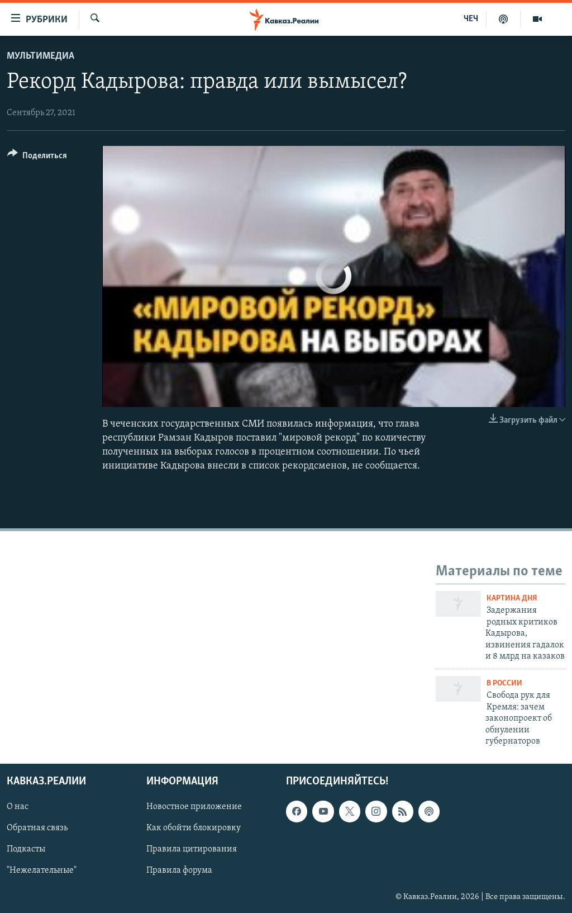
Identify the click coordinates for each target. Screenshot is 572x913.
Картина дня (512, 598)
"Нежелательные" (42, 871)
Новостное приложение (194, 807)
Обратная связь (37, 828)
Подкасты (26, 849)
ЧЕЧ (471, 19)
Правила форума (179, 871)
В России (504, 683)
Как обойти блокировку (193, 828)
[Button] (37, 157)
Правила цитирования (191, 849)
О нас (17, 807)
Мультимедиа (40, 56)
